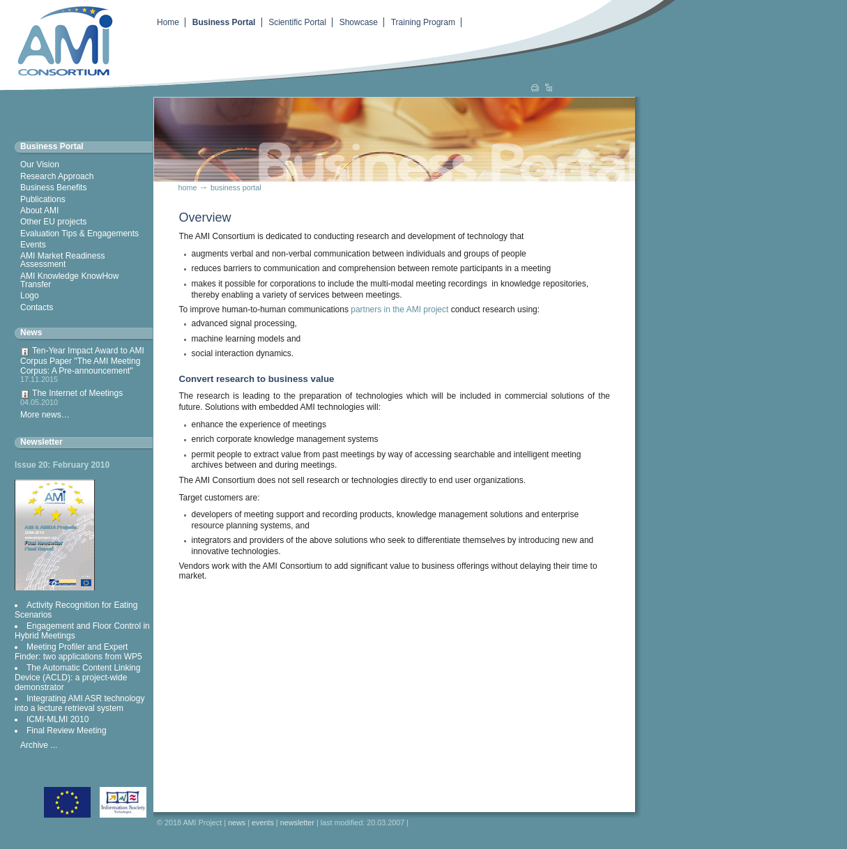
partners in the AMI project (398, 309)
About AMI (39, 210)
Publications (43, 199)
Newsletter (41, 442)
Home (168, 22)
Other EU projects (53, 222)
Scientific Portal (297, 22)
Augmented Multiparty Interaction (59, 39)
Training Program (423, 22)
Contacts (36, 307)
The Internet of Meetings (83, 397)
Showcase (358, 22)
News (31, 332)
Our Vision (39, 164)
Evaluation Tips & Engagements (79, 233)
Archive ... (38, 745)
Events (33, 245)
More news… (45, 415)
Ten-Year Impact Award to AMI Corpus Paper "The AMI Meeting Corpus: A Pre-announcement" (83, 364)
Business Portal (224, 22)
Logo (29, 295)
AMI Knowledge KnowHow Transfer (69, 280)
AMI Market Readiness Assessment (62, 260)
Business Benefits (53, 187)
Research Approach (56, 176)
